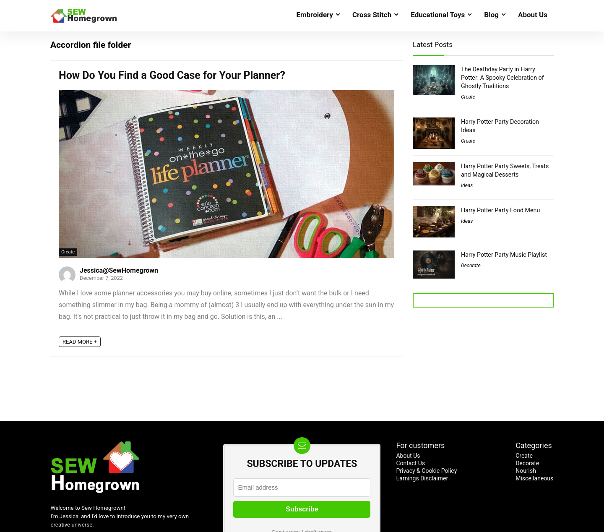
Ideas (467, 185)
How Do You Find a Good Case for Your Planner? (172, 75)
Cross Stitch (371, 14)
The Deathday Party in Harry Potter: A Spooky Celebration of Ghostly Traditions (502, 77)
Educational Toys (438, 14)
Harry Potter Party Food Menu (500, 210)
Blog (491, 14)
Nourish (525, 470)
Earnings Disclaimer (422, 478)
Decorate (471, 266)
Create (68, 252)
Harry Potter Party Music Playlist (504, 254)
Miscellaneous (534, 478)
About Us (532, 14)
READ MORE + (79, 342)
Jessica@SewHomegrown (119, 270)
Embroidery (314, 14)
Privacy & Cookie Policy (426, 470)
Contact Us (410, 463)
